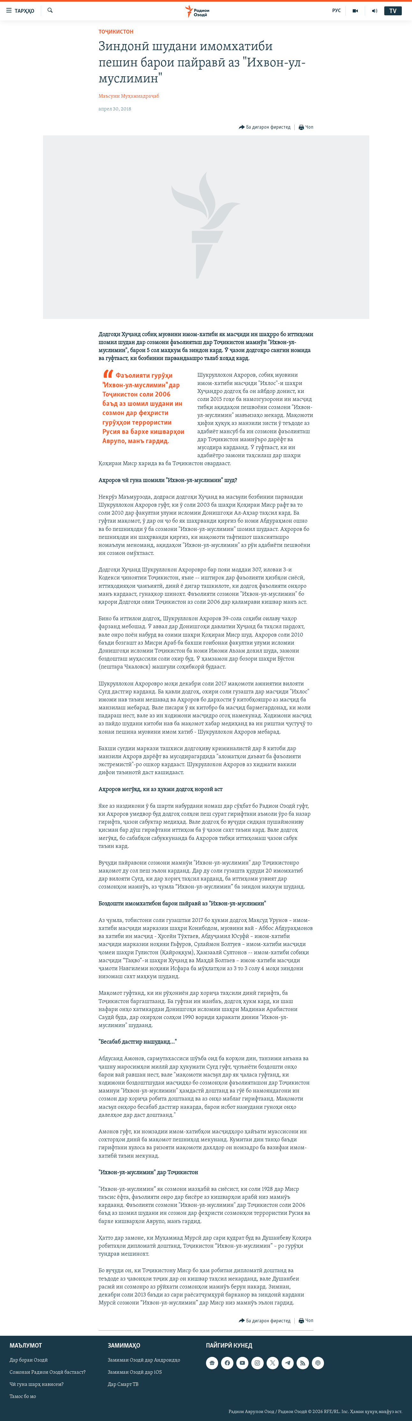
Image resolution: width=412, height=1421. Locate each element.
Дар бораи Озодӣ (29, 1360)
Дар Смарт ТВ (123, 1384)
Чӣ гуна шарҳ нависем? (36, 1384)
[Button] (265, 127)
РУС (336, 10)
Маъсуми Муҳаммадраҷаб (129, 96)
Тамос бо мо (23, 1397)
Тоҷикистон (116, 32)
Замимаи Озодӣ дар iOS (135, 1372)
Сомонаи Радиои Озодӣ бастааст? (47, 1372)
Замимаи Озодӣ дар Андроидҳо (144, 1360)
